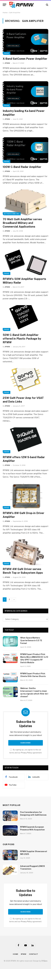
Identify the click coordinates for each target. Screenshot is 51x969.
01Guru (44, 961)
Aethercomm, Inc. (12, 214)
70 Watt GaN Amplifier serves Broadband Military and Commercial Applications (22, 223)
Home (5, 13)
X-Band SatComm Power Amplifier (25, 58)
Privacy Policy (26, 753)
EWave (6, 53)
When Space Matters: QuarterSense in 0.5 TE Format (31, 640)
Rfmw (23, 954)
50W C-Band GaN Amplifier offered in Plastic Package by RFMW (22, 338)
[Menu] (4, 5)
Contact (33, 954)
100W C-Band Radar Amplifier (22, 167)
